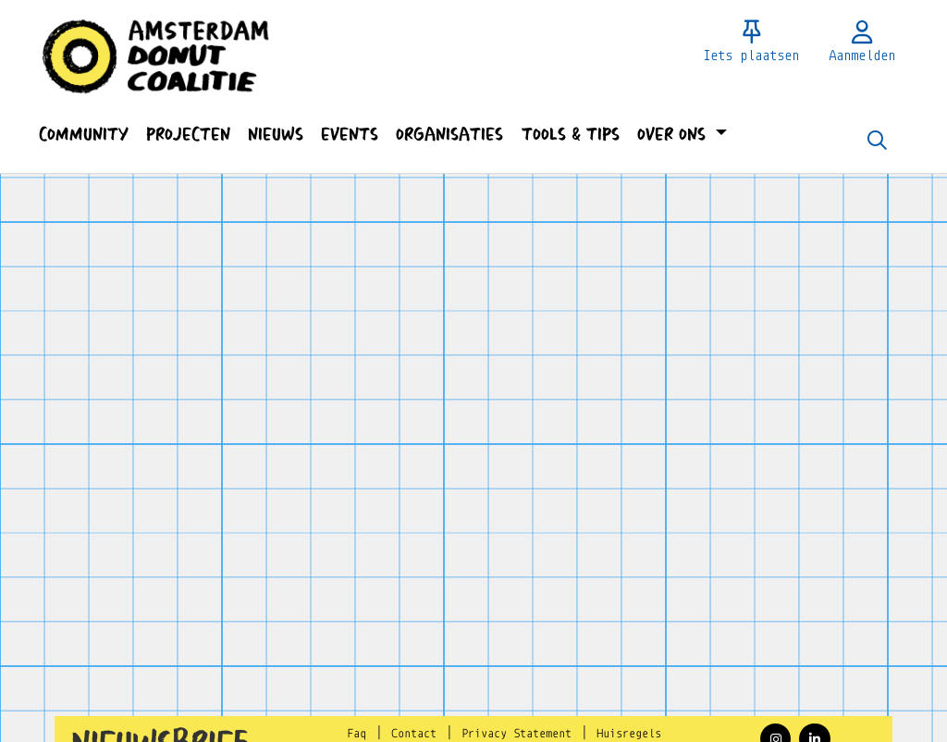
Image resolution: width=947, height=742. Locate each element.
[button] (83, 134)
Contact (414, 733)
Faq (356, 733)
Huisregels (628, 733)
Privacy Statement (516, 733)
